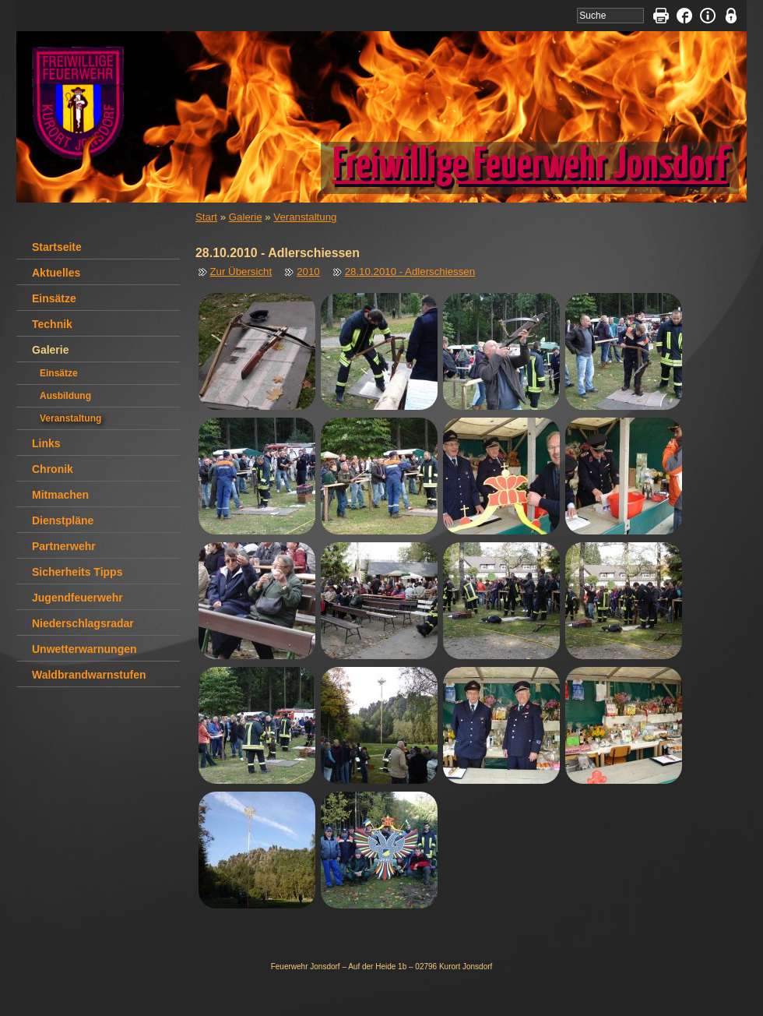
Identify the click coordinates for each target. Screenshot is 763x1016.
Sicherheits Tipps (77, 572)
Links (46, 443)
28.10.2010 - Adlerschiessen (410, 271)
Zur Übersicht (241, 271)
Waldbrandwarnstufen (89, 675)
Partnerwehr (64, 546)
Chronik (52, 469)
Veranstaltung (304, 217)
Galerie (245, 217)
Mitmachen (60, 495)
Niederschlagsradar (83, 623)
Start (206, 217)
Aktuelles (56, 272)
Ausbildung (65, 395)
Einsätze (54, 298)
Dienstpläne (62, 520)
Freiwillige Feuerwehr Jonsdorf (529, 166)
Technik (52, 324)
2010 (308, 271)
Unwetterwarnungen (84, 649)
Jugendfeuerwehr (77, 597)
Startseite (57, 247)
